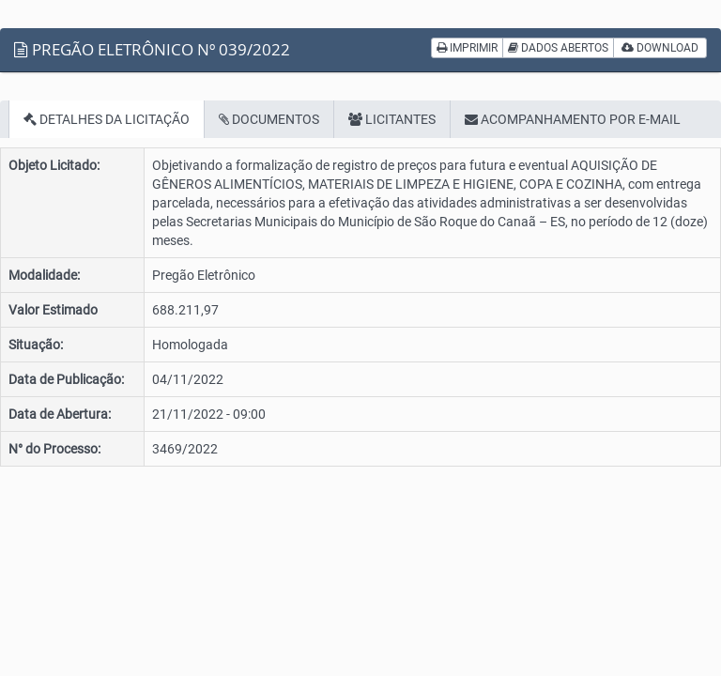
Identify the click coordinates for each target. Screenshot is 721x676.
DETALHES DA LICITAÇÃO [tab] (106, 119)
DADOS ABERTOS (558, 47)
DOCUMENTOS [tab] (269, 119)
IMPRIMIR (467, 47)
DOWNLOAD (659, 47)
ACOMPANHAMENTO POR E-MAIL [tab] (573, 119)
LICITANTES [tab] (392, 119)
